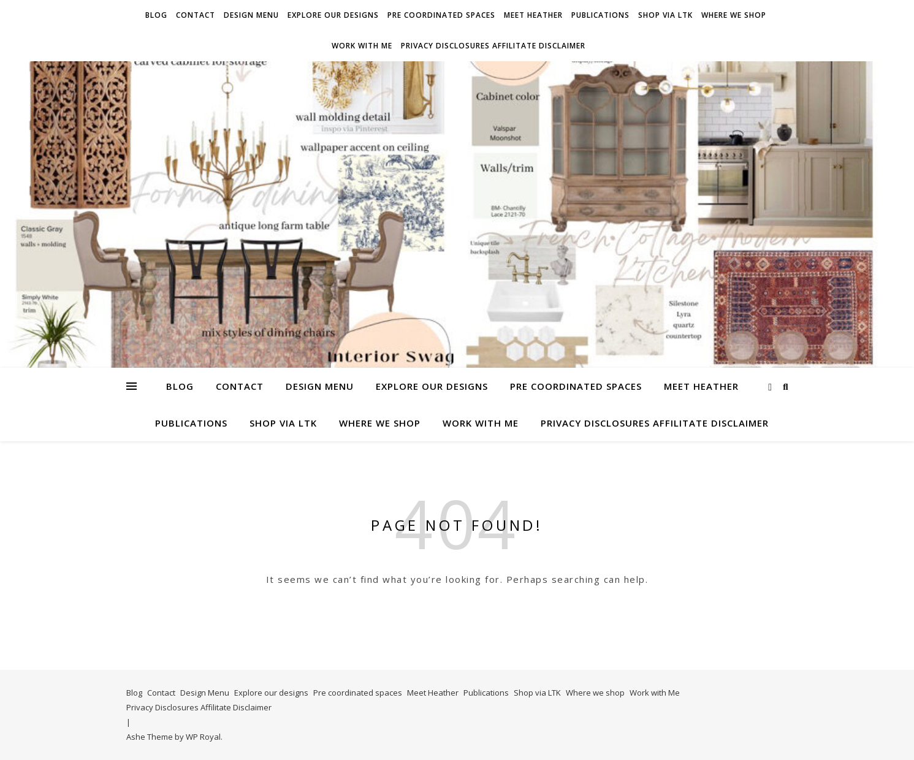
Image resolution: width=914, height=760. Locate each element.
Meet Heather (533, 15)
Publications (600, 15)
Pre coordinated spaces (441, 15)
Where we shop (733, 15)
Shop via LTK (665, 15)
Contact (195, 15)
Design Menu (251, 15)
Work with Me (362, 45)
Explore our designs (333, 15)
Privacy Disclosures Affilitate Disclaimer (493, 45)
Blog (156, 15)
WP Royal (203, 736)
